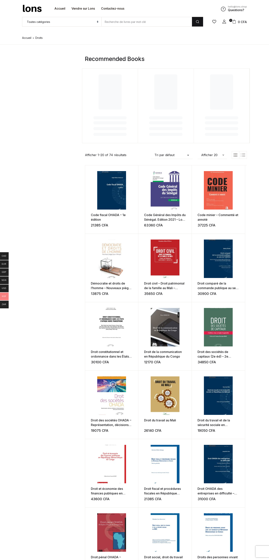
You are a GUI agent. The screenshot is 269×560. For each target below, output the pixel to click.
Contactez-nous (112, 8)
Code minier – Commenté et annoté (182, 219)
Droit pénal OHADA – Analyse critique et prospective (226, 424)
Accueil (59, 8)
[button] (224, 21)
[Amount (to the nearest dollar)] (146, 22)
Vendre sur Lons (83, 8)
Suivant (184, 518)
